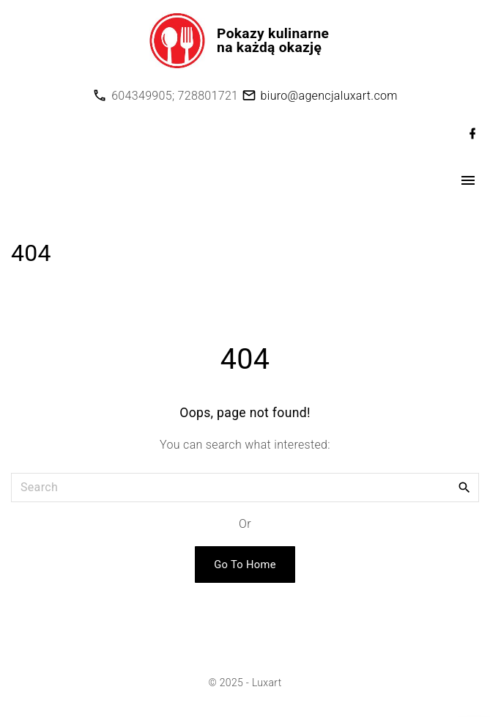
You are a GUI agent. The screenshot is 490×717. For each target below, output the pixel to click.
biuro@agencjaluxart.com (329, 96)
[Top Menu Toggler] (468, 180)
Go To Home (245, 564)
